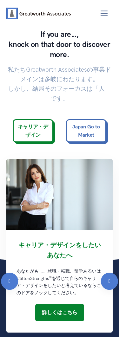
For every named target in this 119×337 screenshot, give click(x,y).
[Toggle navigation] (104, 13)
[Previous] (9, 230)
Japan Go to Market (86, 131)
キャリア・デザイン (33, 131)
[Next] (109, 230)
